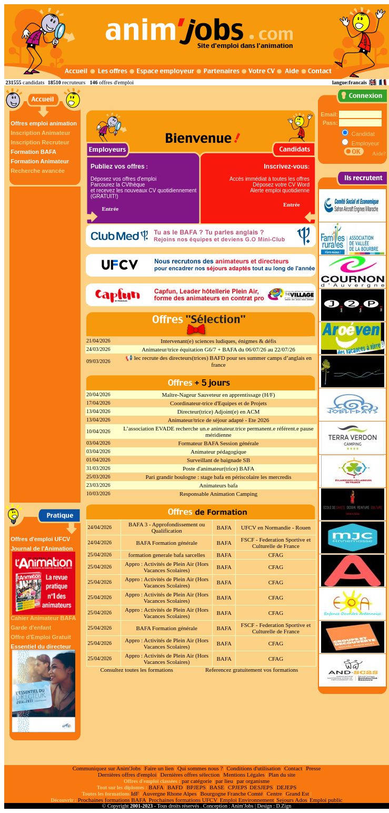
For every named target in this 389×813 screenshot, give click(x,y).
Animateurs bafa (219, 485)
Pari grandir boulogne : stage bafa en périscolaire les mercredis (218, 477)
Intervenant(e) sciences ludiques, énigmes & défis (218, 341)
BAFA (224, 527)
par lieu (224, 781)
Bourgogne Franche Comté (231, 793)
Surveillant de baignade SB (218, 460)
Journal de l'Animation (44, 580)
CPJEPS (237, 787)
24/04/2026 (100, 527)
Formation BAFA (33, 152)
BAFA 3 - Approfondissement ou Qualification (166, 527)
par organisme (253, 781)
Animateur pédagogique (218, 451)
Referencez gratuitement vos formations (251, 670)
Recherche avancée (38, 171)
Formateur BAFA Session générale (218, 443)
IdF (135, 793)
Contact (293, 768)
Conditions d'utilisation (253, 768)
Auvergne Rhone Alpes (169, 793)
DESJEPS (261, 787)
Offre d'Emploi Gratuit (41, 637)
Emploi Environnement (247, 800)
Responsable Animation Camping (218, 494)
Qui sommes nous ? (200, 768)
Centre (274, 793)
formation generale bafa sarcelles (166, 555)
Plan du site (281, 774)
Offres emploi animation (44, 123)
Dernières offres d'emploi (127, 774)
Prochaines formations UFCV (182, 800)
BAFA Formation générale (166, 543)
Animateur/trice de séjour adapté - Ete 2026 (218, 420)
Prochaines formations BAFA (112, 800)
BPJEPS (196, 787)
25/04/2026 (100, 554)
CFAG (276, 555)
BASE (217, 787)
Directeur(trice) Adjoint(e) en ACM (218, 411)
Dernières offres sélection (190, 774)
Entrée (110, 208)
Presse (313, 768)
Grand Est (297, 793)
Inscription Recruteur (40, 142)
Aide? (379, 153)
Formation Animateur (40, 161)
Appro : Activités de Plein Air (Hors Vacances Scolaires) (166, 567)
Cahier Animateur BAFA (43, 618)
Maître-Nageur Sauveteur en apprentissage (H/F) (218, 394)
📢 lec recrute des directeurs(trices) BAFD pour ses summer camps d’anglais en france (218, 361)
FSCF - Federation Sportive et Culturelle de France (276, 542)
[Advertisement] (46, 345)
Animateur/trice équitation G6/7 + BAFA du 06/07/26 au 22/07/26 (218, 349)
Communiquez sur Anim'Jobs (107, 768)
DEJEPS (286, 787)
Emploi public (326, 800)
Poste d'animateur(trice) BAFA (218, 468)
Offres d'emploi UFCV (40, 539)
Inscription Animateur (40, 133)
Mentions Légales (244, 774)
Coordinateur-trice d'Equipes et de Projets (218, 403)
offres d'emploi (116, 82)
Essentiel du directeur (44, 687)
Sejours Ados (291, 800)
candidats (34, 82)
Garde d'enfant (31, 627)
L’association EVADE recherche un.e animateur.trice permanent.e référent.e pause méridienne (218, 431)
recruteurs (73, 82)
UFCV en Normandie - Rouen (276, 527)
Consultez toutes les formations (136, 670)
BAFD (175, 787)
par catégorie (197, 781)
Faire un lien (159, 768)
